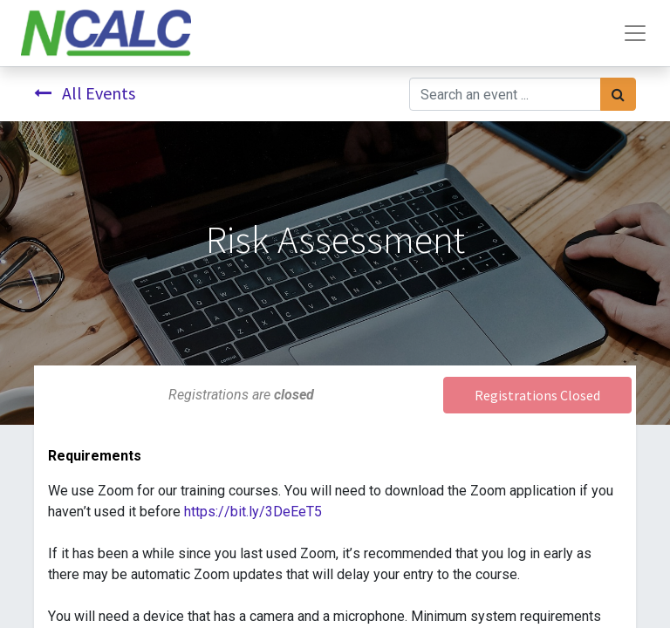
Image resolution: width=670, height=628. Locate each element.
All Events (84, 93)
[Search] (618, 94)
